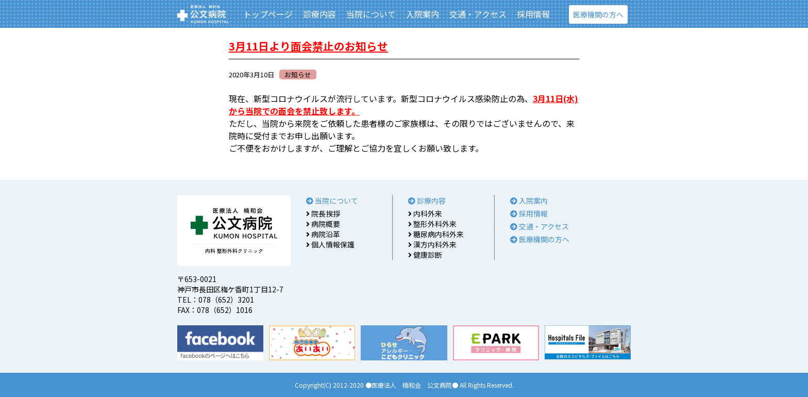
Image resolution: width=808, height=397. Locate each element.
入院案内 (422, 14)
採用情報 (533, 14)
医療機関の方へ (598, 14)
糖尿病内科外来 (436, 234)
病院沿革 (323, 234)
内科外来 (425, 213)
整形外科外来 (432, 224)
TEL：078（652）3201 (215, 299)
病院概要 (323, 224)
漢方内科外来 (432, 244)
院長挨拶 (323, 213)
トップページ (268, 14)
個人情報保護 (330, 244)
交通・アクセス (478, 14)
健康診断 (425, 255)
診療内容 (319, 14)
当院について (371, 14)
